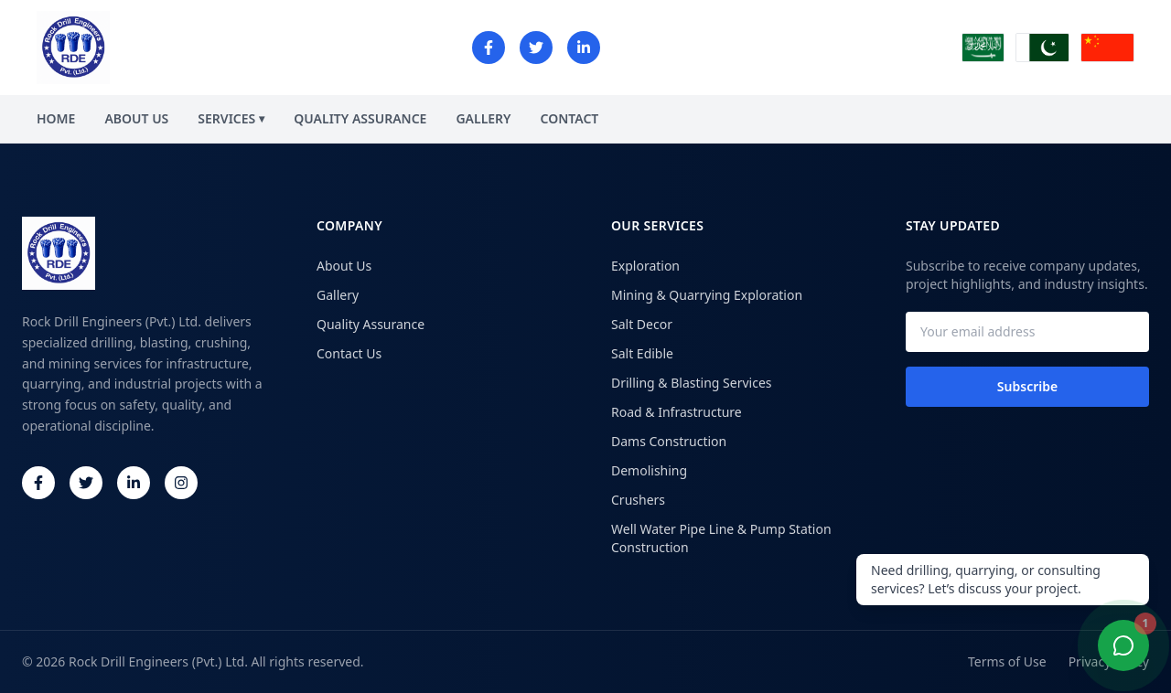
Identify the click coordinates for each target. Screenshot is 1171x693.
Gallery (338, 295)
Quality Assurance (370, 324)
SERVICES (231, 118)
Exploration (645, 265)
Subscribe (1027, 386)
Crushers (638, 499)
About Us (344, 265)
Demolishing (649, 470)
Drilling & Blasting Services (691, 382)
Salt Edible (642, 353)
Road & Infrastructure (676, 412)
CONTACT (570, 118)
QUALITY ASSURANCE (360, 118)
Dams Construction (668, 441)
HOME (56, 118)
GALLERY (483, 118)
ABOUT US (136, 118)
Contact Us (349, 353)
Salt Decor (641, 324)
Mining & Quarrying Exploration (706, 295)
